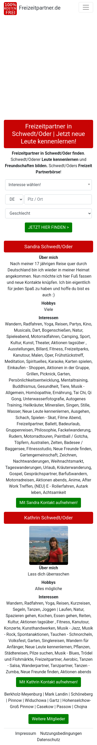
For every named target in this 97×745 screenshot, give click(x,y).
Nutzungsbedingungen (61, 733)
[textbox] (48, 185)
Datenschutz (48, 739)
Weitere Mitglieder (48, 718)
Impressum (25, 733)
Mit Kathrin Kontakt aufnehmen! (48, 681)
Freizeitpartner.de (40, 8)
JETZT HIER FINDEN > (48, 227)
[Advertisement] (48, 68)
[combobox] (48, 184)
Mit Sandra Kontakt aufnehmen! (48, 502)
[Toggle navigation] (86, 7)
